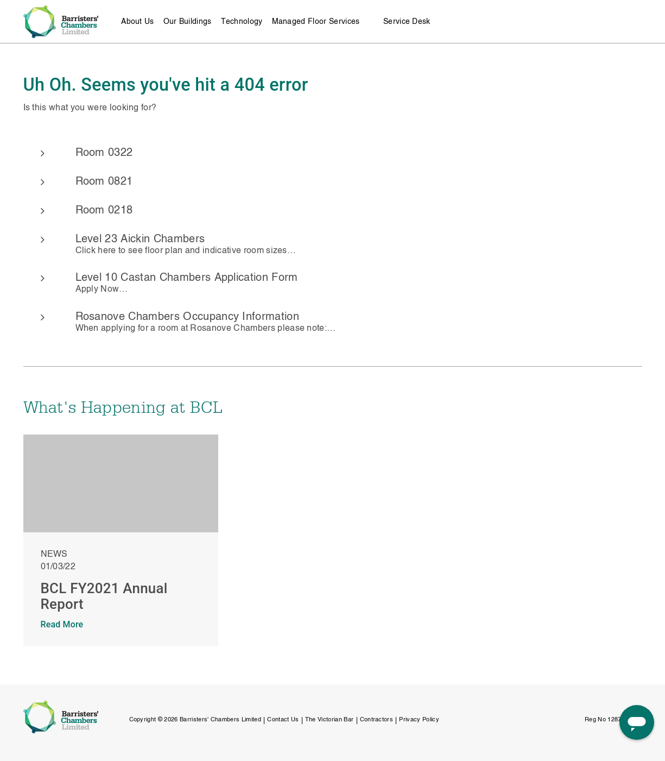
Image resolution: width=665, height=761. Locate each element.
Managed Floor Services (316, 22)
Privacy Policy (419, 720)
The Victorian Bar (329, 720)
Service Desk (406, 22)
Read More (62, 624)
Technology (242, 22)
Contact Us (283, 720)
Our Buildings (187, 22)
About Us (137, 22)
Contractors (377, 720)
